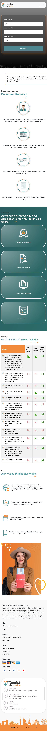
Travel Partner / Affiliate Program (11, 637)
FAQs (3, 629)
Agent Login (5, 640)
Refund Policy (6, 654)
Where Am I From (9, 28)
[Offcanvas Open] (42, 5)
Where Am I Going (9, 36)
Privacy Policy (6, 651)
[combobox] (23, 24)
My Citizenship (8, 19)
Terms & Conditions (8, 648)
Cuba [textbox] (6, 40)
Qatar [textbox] (6, 24)
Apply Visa (23, 48)
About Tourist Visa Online (9, 626)
